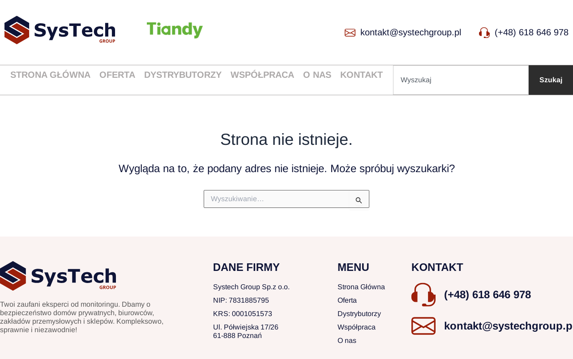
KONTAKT (437, 267)
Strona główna (50, 75)
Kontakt (361, 75)
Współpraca (262, 75)
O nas (317, 75)
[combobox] (461, 80)
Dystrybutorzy (183, 75)
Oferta (117, 75)
